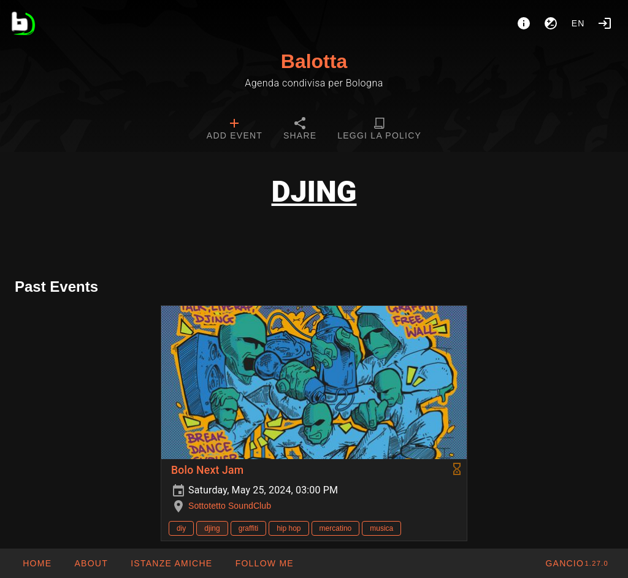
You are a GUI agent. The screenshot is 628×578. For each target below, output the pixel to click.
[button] (171, 563)
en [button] (578, 23)
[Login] (604, 23)
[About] (523, 23)
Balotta (314, 61)
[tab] (234, 130)
